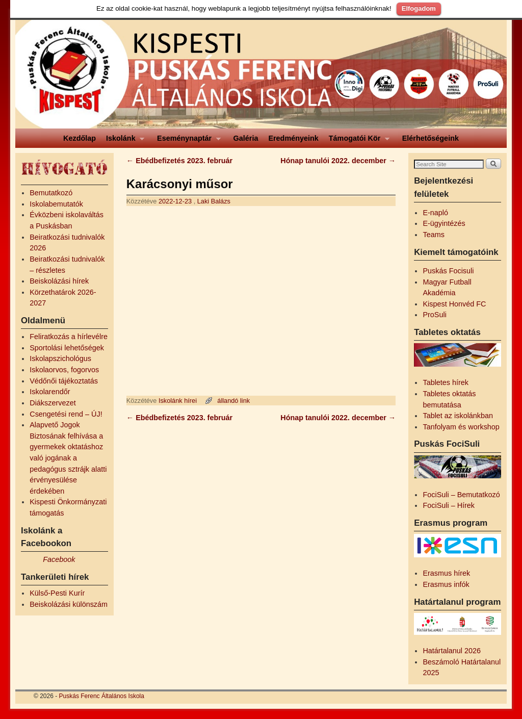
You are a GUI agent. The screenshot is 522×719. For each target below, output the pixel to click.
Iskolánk (122, 141)
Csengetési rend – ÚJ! (66, 414)
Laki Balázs (213, 201)
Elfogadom (419, 8)
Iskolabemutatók (56, 204)
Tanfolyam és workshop (461, 427)
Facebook (59, 559)
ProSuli (434, 315)
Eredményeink (293, 138)
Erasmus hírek (446, 573)
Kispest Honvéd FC (454, 304)
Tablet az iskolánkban (458, 416)
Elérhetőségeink (430, 138)
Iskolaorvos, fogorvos (64, 370)
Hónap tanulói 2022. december (338, 161)
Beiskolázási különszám (69, 604)
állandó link (233, 400)
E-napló (435, 213)
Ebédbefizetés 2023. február (179, 161)
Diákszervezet (52, 403)
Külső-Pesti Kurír (57, 593)
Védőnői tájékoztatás (64, 381)
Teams (433, 234)
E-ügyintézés (444, 223)
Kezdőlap (79, 138)
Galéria (245, 138)
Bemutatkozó (51, 193)
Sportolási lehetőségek (67, 348)
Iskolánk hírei (178, 400)
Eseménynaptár (186, 141)
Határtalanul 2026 (452, 651)
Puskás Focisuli (448, 271)
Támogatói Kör (356, 141)
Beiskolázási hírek (59, 281)
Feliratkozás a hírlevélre (69, 336)
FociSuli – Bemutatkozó (461, 495)
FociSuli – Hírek (449, 505)
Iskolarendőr (50, 392)
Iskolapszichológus (60, 358)
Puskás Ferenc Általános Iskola (101, 696)
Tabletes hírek (445, 382)
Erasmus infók (446, 584)
